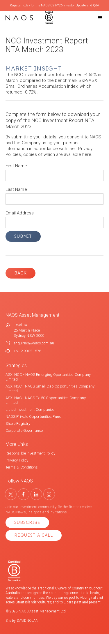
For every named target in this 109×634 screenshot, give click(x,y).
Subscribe (27, 522)
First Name (16, 165)
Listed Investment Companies (30, 409)
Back (20, 273)
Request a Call (33, 535)
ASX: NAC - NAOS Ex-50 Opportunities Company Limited (46, 400)
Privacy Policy (17, 460)
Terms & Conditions (22, 467)
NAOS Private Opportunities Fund (33, 416)
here (86, 154)
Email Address (20, 213)
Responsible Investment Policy (30, 453)
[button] (94, 18)
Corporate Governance (24, 430)
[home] (29, 17)
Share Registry (18, 423)
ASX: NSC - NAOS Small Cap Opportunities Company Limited (50, 388)
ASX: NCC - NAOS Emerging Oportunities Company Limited (48, 376)
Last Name (16, 189)
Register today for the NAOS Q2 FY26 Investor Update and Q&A (54, 5)
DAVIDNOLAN (28, 621)
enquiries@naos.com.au (34, 343)
